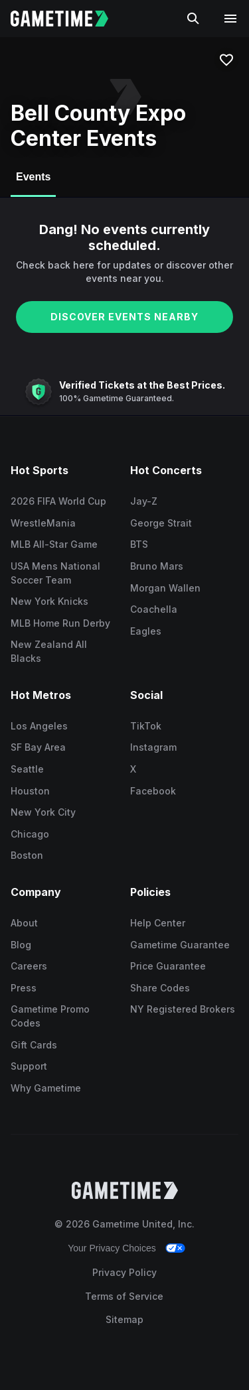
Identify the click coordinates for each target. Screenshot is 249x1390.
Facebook (153, 790)
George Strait (161, 523)
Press (24, 987)
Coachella (153, 609)
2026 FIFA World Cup (58, 501)
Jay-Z (143, 501)
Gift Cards (34, 1044)
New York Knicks (49, 601)
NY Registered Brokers (182, 1009)
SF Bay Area (38, 747)
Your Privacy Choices (112, 1248)
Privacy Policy (124, 1272)
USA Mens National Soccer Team (55, 573)
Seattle (27, 769)
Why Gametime (46, 1088)
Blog (21, 944)
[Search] (193, 18)
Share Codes (160, 987)
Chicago (30, 834)
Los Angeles (39, 725)
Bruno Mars (156, 566)
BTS (139, 544)
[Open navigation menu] (230, 18)
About (24, 922)
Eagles (145, 631)
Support (29, 1066)
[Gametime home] (67, 19)
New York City (43, 812)
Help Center (157, 922)
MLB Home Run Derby (60, 623)
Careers (29, 966)
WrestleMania (43, 523)
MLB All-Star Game (54, 544)
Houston (30, 790)
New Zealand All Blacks (49, 651)
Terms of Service (124, 1296)
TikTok (145, 725)
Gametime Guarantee (180, 944)
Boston (27, 855)
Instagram (153, 747)
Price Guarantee (168, 966)
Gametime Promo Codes (50, 1016)
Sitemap (124, 1319)
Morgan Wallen (165, 588)
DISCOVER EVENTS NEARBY (124, 316)
